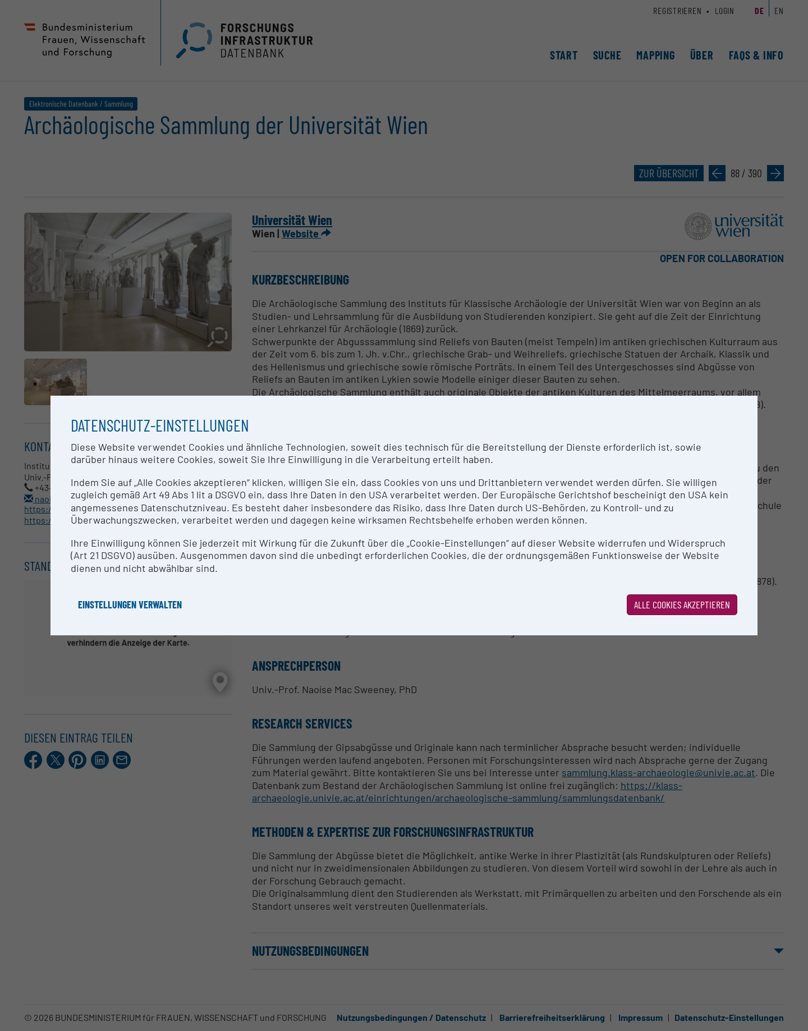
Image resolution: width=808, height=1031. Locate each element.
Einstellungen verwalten (130, 604)
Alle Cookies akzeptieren (682, 604)
